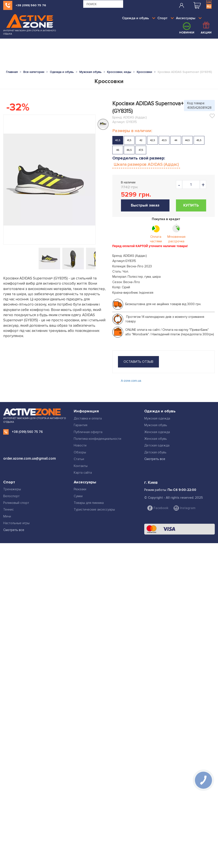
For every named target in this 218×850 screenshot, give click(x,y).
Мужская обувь (155, 425)
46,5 (129, 150)
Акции (206, 28)
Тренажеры (12, 489)
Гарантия (80, 425)
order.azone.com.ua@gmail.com (29, 458)
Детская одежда (156, 445)
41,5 (129, 140)
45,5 (198, 140)
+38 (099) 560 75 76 (31, 5)
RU (209, 6)
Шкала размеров (146, 164)
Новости (80, 445)
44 (175, 140)
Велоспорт (11, 496)
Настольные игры (16, 523)
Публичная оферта (88, 432)
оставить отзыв (138, 362)
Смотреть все (154, 459)
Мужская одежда (157, 418)
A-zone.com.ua (131, 380)
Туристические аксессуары (94, 509)
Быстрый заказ (145, 205)
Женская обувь (155, 439)
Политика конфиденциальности (97, 439)
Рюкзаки (80, 489)
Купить (191, 205)
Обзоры (80, 452)
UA (209, 2)
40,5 (117, 140)
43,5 (164, 140)
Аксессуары (189, 18)
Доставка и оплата (88, 418)
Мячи (7, 516)
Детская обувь (155, 452)
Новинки (186, 28)
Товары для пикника (89, 503)
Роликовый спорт (16, 503)
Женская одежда (157, 432)
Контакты (81, 466)
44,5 (187, 140)
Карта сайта (83, 473)
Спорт (165, 18)
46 (117, 150)
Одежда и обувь (138, 18)
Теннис (8, 509)
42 (141, 140)
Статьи (79, 459)
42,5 (152, 140)
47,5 (141, 150)
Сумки (78, 496)
